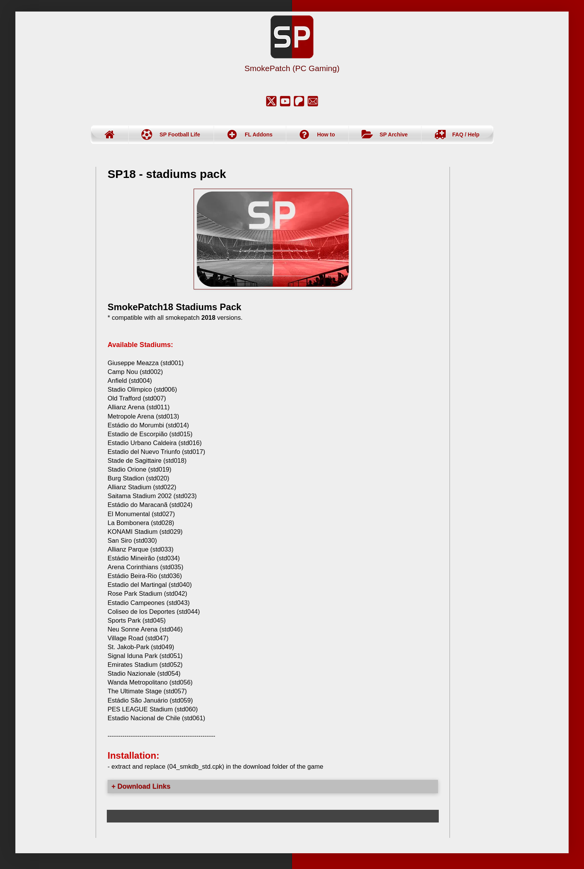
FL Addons (258, 134)
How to (326, 134)
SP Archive (394, 134)
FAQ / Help (465, 134)
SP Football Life (179, 134)
